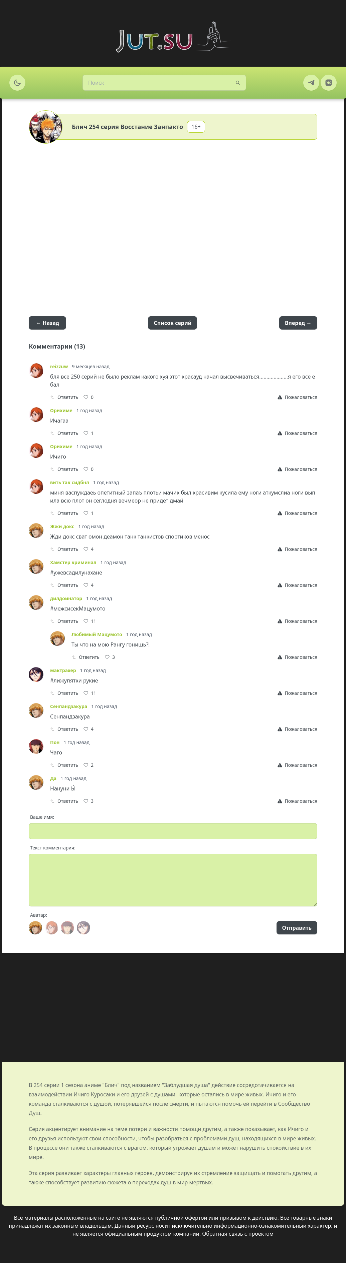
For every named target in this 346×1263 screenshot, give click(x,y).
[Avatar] (35, 927)
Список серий (172, 323)
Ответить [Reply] (64, 397)
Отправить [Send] (297, 927)
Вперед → (298, 323)
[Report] (297, 397)
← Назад (47, 323)
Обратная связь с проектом (238, 1233)
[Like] (88, 397)
